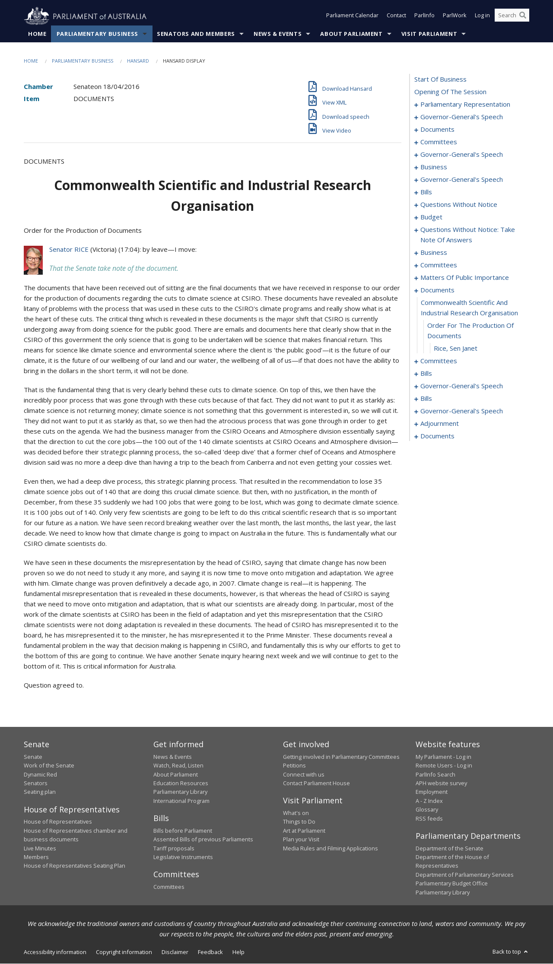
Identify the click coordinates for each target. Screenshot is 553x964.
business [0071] (433, 252)
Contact (396, 16)
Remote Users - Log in (444, 766)
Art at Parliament (304, 830)
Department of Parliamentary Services (465, 874)
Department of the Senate (449, 848)
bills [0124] (426, 398)
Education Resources (180, 783)
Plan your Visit (301, 840)
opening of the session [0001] (450, 92)
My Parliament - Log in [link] (443, 757)
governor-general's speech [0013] (461, 154)
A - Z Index (429, 801)
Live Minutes (40, 848)
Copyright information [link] (124, 952)
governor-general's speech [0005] (461, 117)
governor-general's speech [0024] (461, 179)
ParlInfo (424, 16)
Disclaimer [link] (175, 952)
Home (37, 34)
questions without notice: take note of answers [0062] (467, 234)
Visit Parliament (429, 34)
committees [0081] (438, 265)
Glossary (427, 810)
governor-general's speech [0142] (461, 411)
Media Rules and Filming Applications (330, 848)
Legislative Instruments (183, 857)
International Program (181, 801)
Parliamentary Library (180, 792)
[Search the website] (512, 16)
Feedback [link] (210, 952)
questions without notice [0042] (458, 204)
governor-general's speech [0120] (461, 386)
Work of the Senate (49, 766)
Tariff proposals (173, 848)
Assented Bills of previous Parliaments (203, 840)
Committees (168, 887)
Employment (432, 792)
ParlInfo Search (435, 774)
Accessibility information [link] (55, 952)
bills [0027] (426, 192)
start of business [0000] (440, 79)
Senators (36, 783)
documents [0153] (437, 436)
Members (36, 857)
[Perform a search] (522, 16)
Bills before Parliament (182, 830)
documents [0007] (437, 129)
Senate (33, 757)
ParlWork (455, 16)
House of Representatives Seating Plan (74, 866)
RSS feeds (429, 818)
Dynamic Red (40, 774)
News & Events (278, 34)
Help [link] (238, 952)
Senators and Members (196, 34)
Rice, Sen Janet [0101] (455, 348)
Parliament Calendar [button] (352, 16)
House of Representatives (58, 822)
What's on (296, 813)
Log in (482, 16)
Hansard (138, 61)
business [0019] (433, 167)
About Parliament (351, 34)
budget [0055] (431, 217)
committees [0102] (438, 361)
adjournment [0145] (439, 423)
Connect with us (303, 774)
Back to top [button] (511, 952)
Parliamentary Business (97, 34)
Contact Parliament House (316, 783)
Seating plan (40, 792)
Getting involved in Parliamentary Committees (341, 757)
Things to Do (299, 822)
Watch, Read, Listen (178, 766)
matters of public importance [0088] (464, 277)
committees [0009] (438, 142)
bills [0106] (426, 373)
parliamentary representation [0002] (465, 104)
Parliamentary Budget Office (452, 884)
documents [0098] (437, 290)
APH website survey (441, 783)
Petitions (294, 766)
